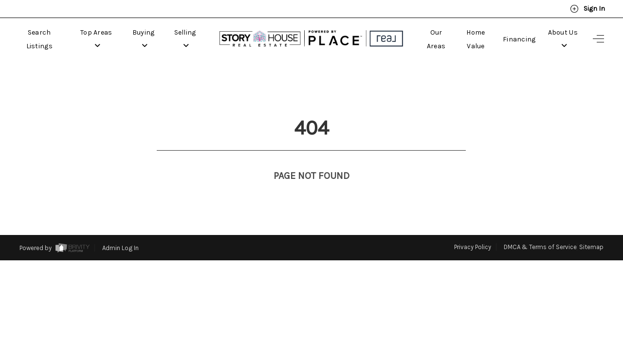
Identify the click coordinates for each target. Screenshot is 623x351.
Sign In (587, 8)
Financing (519, 39)
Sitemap (591, 229)
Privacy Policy (472, 229)
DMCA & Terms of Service (540, 229)
